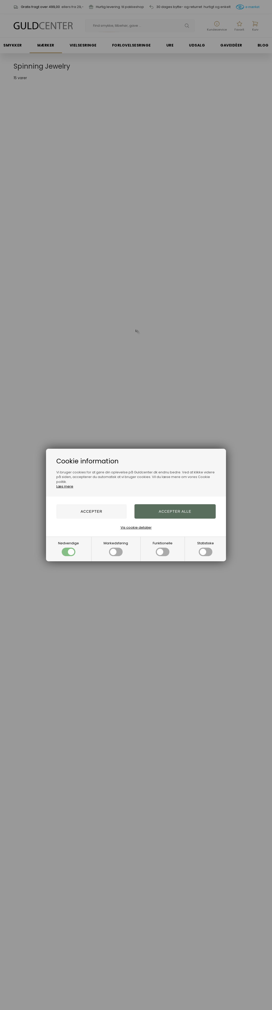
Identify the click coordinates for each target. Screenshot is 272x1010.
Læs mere (64, 486)
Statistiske (205, 548)
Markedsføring (116, 548)
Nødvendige (68, 548)
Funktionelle (163, 548)
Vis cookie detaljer (136, 527)
